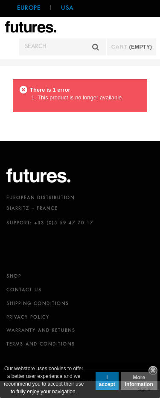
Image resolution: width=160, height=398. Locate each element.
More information (139, 381)
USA (67, 8)
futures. (38, 175)
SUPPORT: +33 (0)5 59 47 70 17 (49, 223)
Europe (29, 8)
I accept (107, 381)
